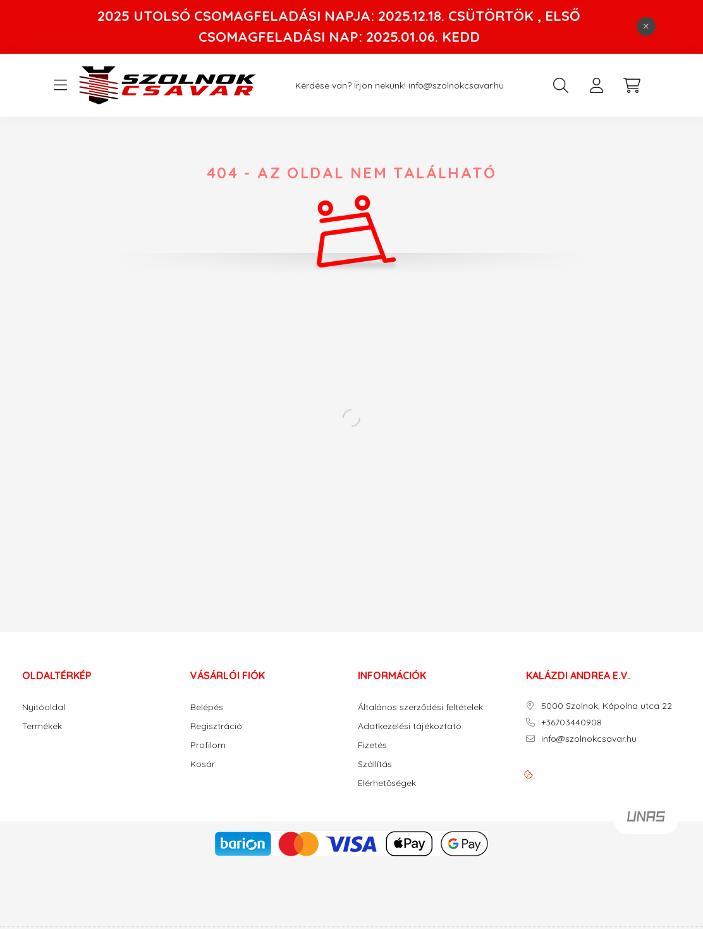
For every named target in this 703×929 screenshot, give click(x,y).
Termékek (42, 726)
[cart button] (631, 85)
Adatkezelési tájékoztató (410, 726)
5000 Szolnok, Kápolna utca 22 (606, 706)
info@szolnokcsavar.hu (456, 85)
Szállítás (375, 764)
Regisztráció (216, 726)
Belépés (206, 707)
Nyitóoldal (43, 707)
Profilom (208, 745)
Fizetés (372, 745)
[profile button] (596, 85)
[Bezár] (646, 26)
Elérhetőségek (387, 783)
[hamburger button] (60, 85)
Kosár (202, 764)
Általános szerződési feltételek (420, 707)
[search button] (560, 85)
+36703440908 (571, 722)
